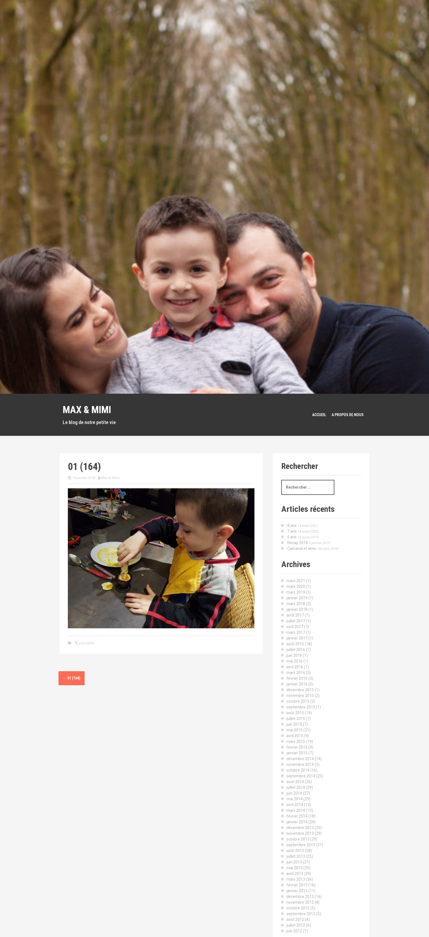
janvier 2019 (297, 598)
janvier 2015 (297, 753)
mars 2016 (295, 672)
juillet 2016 (295, 649)
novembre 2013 (300, 833)
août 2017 (295, 615)
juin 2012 (294, 931)
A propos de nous (348, 415)
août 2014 (295, 782)
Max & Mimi (87, 410)
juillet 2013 (295, 856)
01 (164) (71, 678)
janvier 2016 (297, 684)
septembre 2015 (300, 707)
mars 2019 (295, 592)
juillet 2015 (295, 718)
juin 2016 (294, 655)
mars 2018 (295, 604)
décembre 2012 (300, 896)
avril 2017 (294, 626)
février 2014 (297, 816)
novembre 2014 (300, 764)
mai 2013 (294, 868)
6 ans (292, 537)
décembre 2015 (300, 690)
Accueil (319, 415)
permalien (86, 643)
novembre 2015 (300, 695)
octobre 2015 (297, 701)
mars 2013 (295, 879)
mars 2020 (295, 586)
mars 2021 (295, 581)
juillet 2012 (295, 925)
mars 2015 (295, 741)
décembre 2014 (300, 759)
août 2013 (295, 850)
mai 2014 (294, 799)
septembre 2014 (300, 776)
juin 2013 (294, 862)
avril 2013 (294, 873)
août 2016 (295, 644)
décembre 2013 (300, 827)
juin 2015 (294, 724)
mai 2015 (294, 730)
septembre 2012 (300, 914)
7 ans (292, 531)
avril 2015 (294, 736)
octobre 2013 (297, 839)
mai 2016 (294, 661)
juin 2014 (294, 793)
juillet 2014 (295, 787)
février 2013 (297, 885)
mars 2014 (295, 810)
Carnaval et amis (301, 548)
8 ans (292, 525)
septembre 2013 (300, 845)
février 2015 (297, 747)
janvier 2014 (297, 822)
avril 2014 (294, 804)
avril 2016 (294, 667)
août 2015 (295, 713)
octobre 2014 (297, 770)
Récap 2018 (297, 543)
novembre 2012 (300, 902)
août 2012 (295, 919)
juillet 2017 (295, 621)
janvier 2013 (297, 891)
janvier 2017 (297, 638)
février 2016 (297, 678)
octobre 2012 (297, 908)
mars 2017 (295, 632)
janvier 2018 (297, 609)
